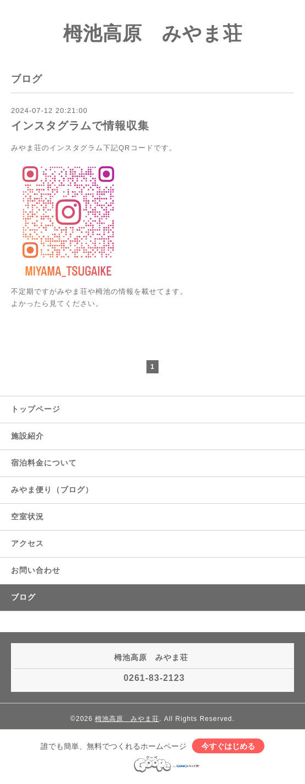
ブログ (23, 597)
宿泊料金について (44, 462)
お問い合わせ (35, 570)
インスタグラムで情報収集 (80, 126)
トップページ (35, 409)
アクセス (27, 543)
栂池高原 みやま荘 (152, 33)
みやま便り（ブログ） (52, 489)
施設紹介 (27, 435)
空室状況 (27, 516)
